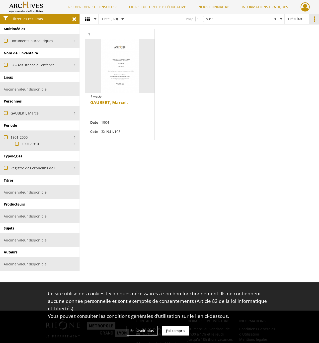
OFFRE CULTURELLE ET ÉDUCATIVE (157, 6)
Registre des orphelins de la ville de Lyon (44, 168)
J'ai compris (175, 330)
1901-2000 (19, 137)
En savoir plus (142, 330)
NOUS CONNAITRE (213, 6)
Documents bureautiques (31, 40)
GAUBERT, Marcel (25, 113)
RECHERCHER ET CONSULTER (92, 6)
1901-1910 (30, 143)
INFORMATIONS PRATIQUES (265, 6)
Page (189, 18)
